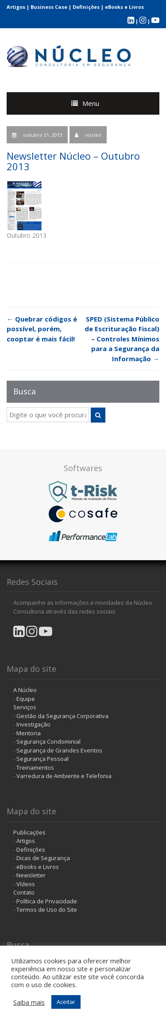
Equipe (25, 699)
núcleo (93, 134)
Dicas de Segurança (43, 858)
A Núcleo (25, 690)
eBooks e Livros (124, 7)
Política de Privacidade (46, 901)
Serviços (24, 707)
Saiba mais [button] (29, 1002)
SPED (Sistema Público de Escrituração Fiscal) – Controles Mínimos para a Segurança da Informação (122, 338)
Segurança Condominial (48, 741)
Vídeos (25, 884)
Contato (24, 892)
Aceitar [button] (66, 1002)
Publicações (29, 832)
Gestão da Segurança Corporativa (62, 716)
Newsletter (31, 875)
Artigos (16, 7)
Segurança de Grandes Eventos (59, 750)
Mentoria (28, 733)
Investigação (33, 724)
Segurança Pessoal (42, 759)
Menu (90, 103)
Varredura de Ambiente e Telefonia (64, 776)
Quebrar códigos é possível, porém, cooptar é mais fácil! (42, 328)
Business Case (49, 7)
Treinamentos (35, 767)
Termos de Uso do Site (46, 909)
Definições (86, 7)
